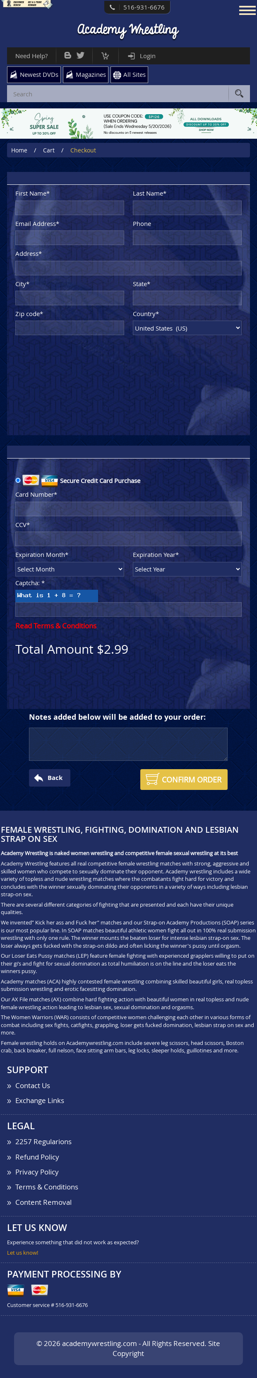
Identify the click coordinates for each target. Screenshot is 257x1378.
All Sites (134, 74)
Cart (105, 53)
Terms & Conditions (46, 1187)
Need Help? (31, 55)
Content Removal (43, 1202)
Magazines (91, 74)
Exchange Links (39, 1100)
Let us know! (22, 1252)
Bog (67, 53)
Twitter (80, 53)
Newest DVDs (39, 74)
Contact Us (32, 1085)
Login (148, 55)
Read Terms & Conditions (55, 625)
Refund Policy (37, 1157)
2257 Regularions (43, 1141)
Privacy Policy (37, 1172)
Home (19, 150)
